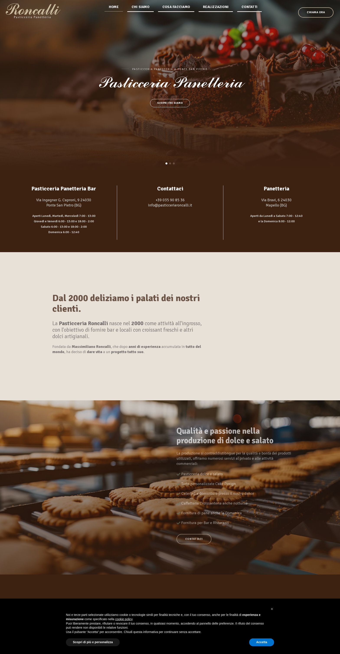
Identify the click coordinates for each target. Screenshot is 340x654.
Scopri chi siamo (170, 103)
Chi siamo (141, 18)
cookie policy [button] (123, 619)
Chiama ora (298, 18)
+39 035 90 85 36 (170, 199)
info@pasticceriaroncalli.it (170, 204)
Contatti (250, 18)
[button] (166, 163)
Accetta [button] (261, 642)
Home (114, 18)
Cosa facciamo (176, 18)
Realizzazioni (216, 18)
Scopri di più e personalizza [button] (93, 642)
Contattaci (194, 547)
